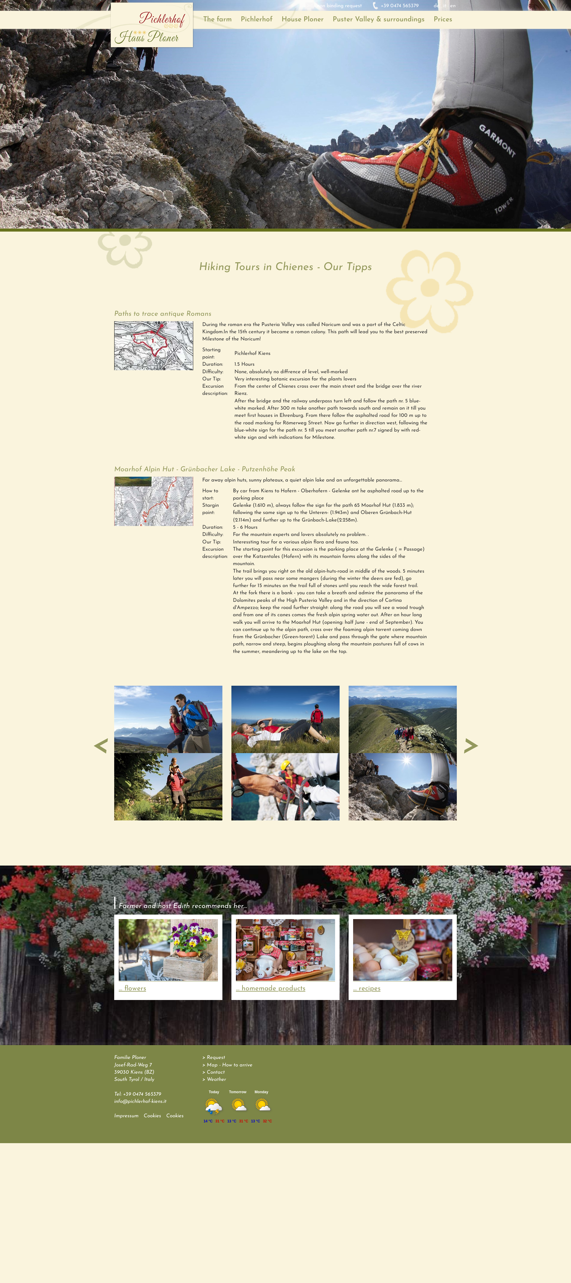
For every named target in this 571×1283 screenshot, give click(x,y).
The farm (217, 19)
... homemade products (270, 988)
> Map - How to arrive (227, 1065)
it (444, 5)
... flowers (132, 988)
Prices (443, 19)
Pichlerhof (257, 19)
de (436, 5)
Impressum (126, 1115)
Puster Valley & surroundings (379, 19)
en (453, 5)
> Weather (214, 1079)
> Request (213, 1057)
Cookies (152, 1115)
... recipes (366, 988)
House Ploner (303, 19)
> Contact (213, 1072)
